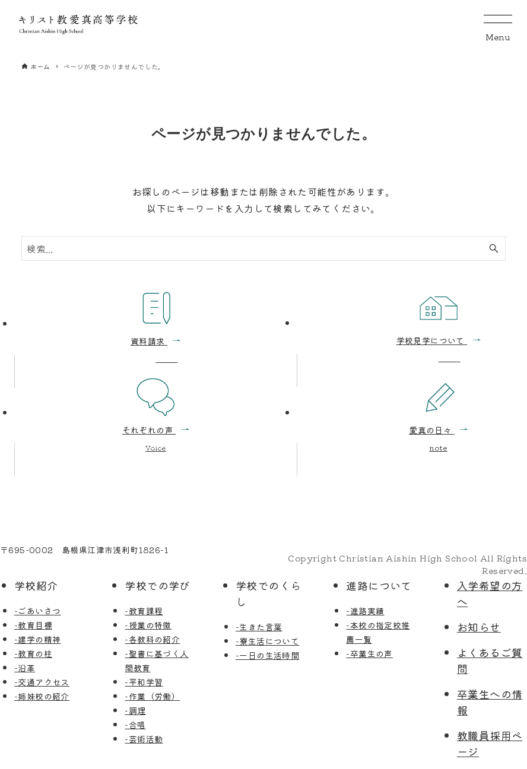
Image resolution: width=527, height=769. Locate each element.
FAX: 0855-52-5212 (140, 562)
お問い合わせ (313, 474)
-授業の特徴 (148, 625)
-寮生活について (267, 641)
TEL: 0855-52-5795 (43, 562)
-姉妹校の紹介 (41, 696)
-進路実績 (365, 611)
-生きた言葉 (259, 627)
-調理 (135, 710)
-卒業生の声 (369, 653)
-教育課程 (144, 611)
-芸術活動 (144, 739)
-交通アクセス (41, 682)
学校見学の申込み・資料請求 (84, 474)
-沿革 (24, 668)
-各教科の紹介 (152, 639)
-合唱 (135, 724)
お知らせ (479, 626)
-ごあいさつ (37, 611)
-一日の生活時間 (267, 655)
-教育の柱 (33, 653)
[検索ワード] (263, 248)
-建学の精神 (37, 639)
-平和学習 (144, 682)
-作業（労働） (152, 696)
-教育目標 (33, 625)
